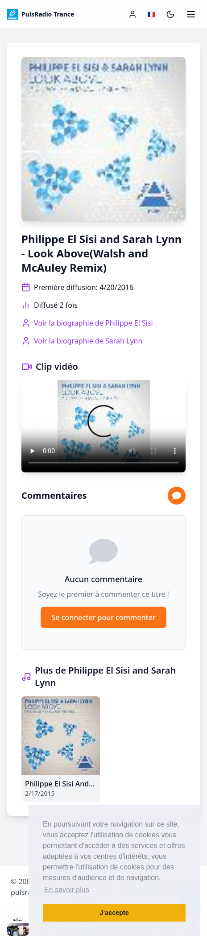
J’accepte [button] (114, 912)
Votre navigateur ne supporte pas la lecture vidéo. (103, 426)
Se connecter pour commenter (103, 617)
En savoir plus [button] (66, 889)
